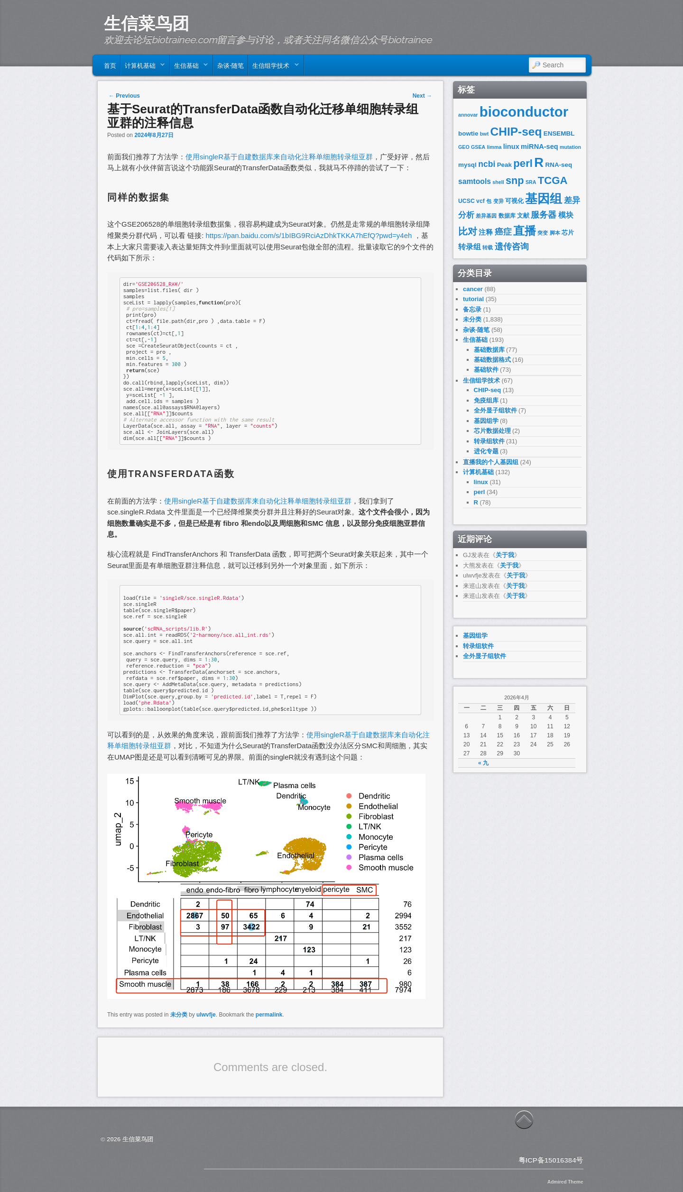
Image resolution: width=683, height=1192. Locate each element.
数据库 (507, 215)
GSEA (478, 147)
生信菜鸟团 (146, 23)
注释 (486, 232)
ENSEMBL (559, 133)
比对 (467, 231)
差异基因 (486, 216)
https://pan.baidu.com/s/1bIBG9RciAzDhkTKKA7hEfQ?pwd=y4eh (309, 235)
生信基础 (189, 67)
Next (422, 95)
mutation (570, 147)
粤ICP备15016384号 (550, 1160)
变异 (498, 201)
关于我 (505, 555)
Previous (124, 95)
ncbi (486, 164)
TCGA (553, 180)
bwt (484, 134)
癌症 (503, 232)
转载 (487, 247)
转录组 (469, 247)
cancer (473, 289)
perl (523, 163)
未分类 (178, 1014)
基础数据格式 (492, 359)
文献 (523, 215)
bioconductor (524, 111)
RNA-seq (558, 164)
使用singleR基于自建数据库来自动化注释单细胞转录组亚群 (279, 157)
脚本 (555, 233)
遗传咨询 (512, 246)
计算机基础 (143, 67)
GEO (464, 147)
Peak (504, 164)
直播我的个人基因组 (490, 462)
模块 (565, 215)
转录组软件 (489, 441)
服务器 (543, 215)
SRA (531, 182)
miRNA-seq (539, 146)
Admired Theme (565, 1181)
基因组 (543, 198)
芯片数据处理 (492, 430)
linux (511, 146)
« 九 (483, 763)
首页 (110, 65)
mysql (467, 164)
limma (494, 147)
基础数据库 (489, 349)
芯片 (568, 232)
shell (498, 182)
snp (515, 180)
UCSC (466, 201)
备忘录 (472, 309)
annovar (468, 115)
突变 (542, 233)
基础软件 (486, 369)
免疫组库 (486, 400)
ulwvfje (206, 1014)
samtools (474, 181)
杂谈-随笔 (230, 65)
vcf (480, 201)
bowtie (468, 133)
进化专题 (486, 451)
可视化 (514, 200)
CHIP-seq (516, 131)
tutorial (473, 299)
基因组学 (486, 420)
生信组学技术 (273, 67)
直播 (524, 230)
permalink (269, 1014)
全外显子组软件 (495, 410)
